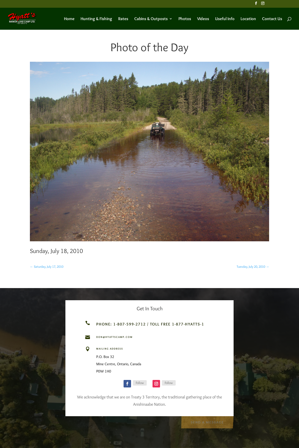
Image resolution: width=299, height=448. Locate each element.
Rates (123, 19)
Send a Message (207, 421)
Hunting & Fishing (96, 19)
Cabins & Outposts (151, 19)
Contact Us (272, 19)
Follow (140, 383)
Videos (203, 19)
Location (248, 19)
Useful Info (225, 19)
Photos (184, 19)
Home (69, 19)
